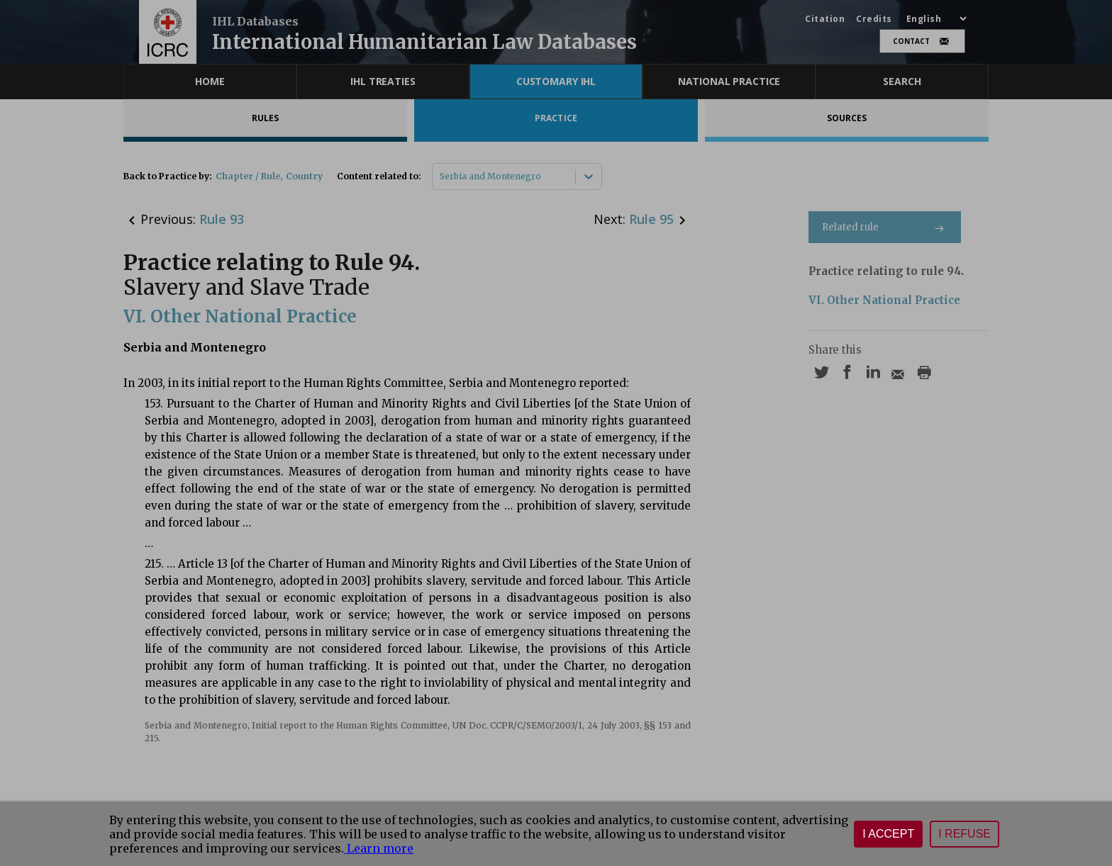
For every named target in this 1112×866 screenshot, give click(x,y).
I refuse (964, 834)
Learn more (378, 848)
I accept (888, 834)
